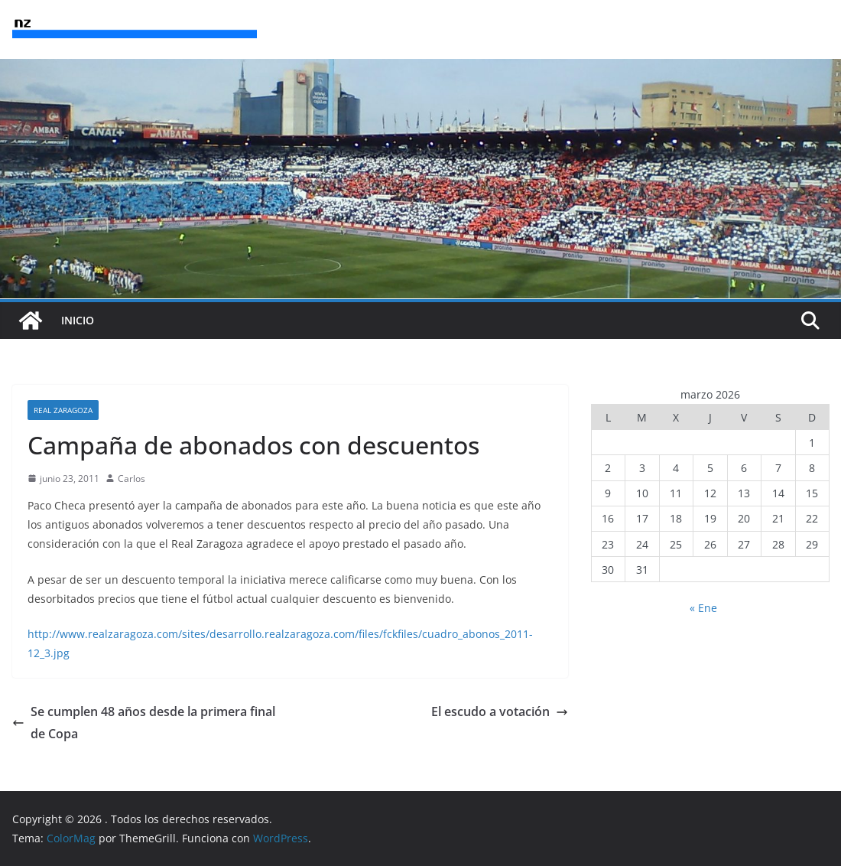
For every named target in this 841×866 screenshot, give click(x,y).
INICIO (77, 320)
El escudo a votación (499, 711)
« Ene (703, 608)
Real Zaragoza (63, 410)
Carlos (131, 478)
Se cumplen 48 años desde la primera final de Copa (143, 722)
